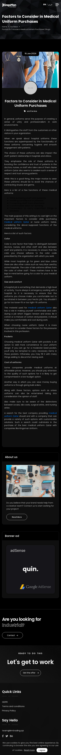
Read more (29, 750)
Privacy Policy (9, 710)
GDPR (5, 702)
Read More (17, 517)
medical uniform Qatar (16, 222)
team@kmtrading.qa (13, 730)
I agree (42, 750)
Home (4, 27)
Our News (14, 27)
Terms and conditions (13, 706)
